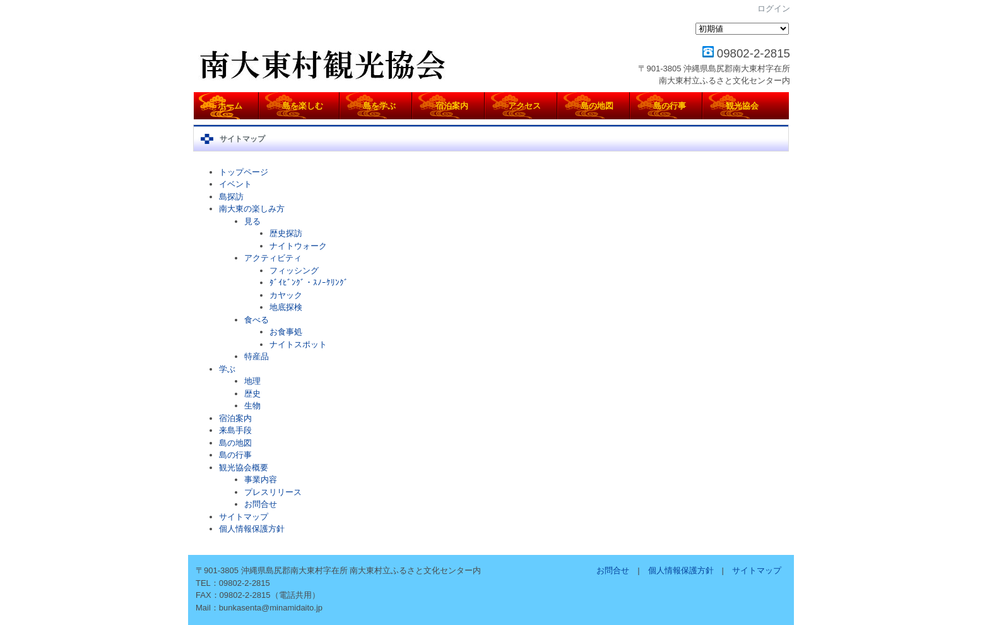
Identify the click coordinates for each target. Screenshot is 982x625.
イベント (235, 184)
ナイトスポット (298, 344)
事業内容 (260, 479)
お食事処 (285, 331)
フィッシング (294, 270)
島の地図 (235, 443)
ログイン (773, 8)
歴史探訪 (285, 233)
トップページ (243, 172)
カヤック (285, 295)
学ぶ (227, 369)
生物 (252, 405)
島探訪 (231, 196)
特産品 (256, 356)
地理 (252, 381)
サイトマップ (243, 516)
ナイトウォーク (298, 246)
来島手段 (235, 430)
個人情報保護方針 (252, 528)
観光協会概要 (243, 467)
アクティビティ (273, 258)
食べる (256, 319)
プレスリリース (273, 492)
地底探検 (285, 307)
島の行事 (235, 455)
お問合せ (260, 504)
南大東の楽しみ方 (252, 208)
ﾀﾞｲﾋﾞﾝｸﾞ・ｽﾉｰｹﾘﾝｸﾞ (308, 282)
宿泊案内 (235, 418)
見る (252, 221)
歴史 (252, 393)
